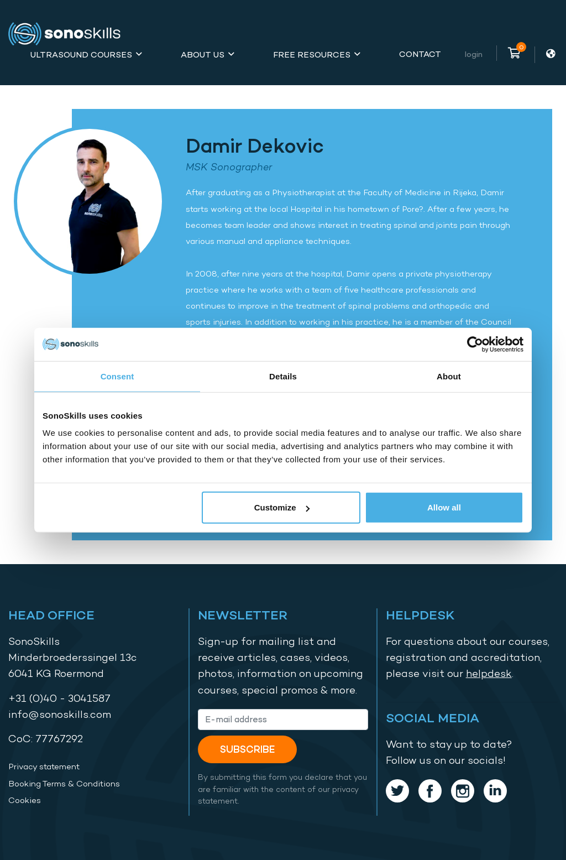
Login (474, 54)
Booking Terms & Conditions (64, 784)
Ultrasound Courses (81, 54)
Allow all (444, 507)
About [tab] (449, 376)
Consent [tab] (117, 376)
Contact (420, 54)
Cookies (24, 800)
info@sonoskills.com (59, 714)
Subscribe (247, 749)
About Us (202, 54)
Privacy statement (44, 767)
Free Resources (311, 54)
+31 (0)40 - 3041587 (59, 698)
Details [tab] (283, 376)
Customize (282, 507)
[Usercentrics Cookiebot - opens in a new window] (475, 344)
